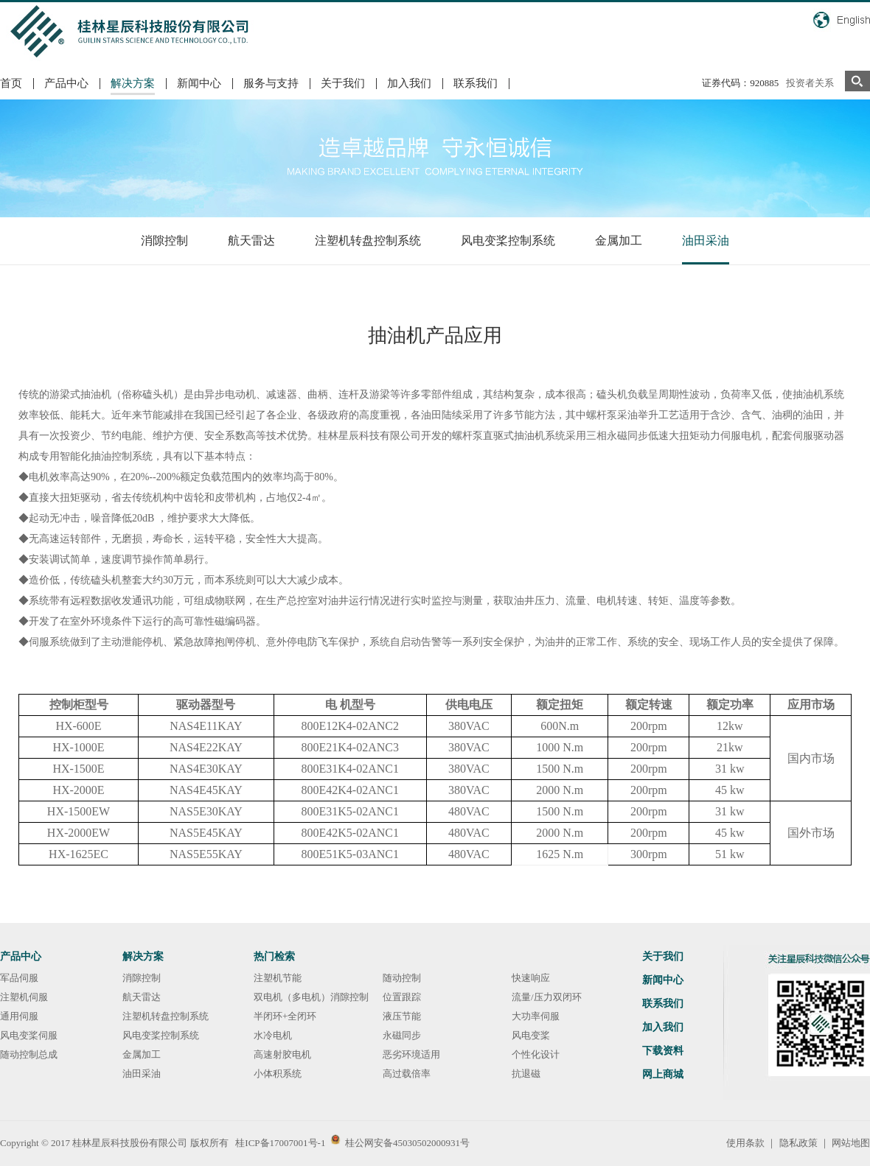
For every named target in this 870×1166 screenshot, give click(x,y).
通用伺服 (19, 1016)
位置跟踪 (402, 996)
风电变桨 (531, 1035)
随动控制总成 (29, 1054)
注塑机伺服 (24, 996)
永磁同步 (402, 1035)
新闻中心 (199, 83)
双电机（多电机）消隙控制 (311, 996)
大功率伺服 (536, 1016)
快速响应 (531, 977)
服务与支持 (271, 83)
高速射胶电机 (282, 1054)
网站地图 (851, 1142)
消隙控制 (164, 240)
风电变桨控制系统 (508, 240)
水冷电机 (273, 1035)
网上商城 (662, 1074)
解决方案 (133, 83)
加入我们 (409, 83)
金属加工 (618, 240)
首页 (11, 83)
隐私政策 (798, 1142)
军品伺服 (19, 977)
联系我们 (475, 83)
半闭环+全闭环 (285, 1016)
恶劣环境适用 (411, 1054)
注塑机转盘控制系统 (368, 240)
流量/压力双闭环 (547, 996)
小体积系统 (278, 1073)
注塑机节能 (278, 977)
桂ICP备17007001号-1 (280, 1142)
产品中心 (66, 83)
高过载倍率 (407, 1073)
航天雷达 (251, 240)
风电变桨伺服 (29, 1035)
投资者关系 (810, 82)
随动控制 (402, 977)
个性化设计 (536, 1054)
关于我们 (343, 83)
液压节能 (402, 1016)
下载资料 (662, 1050)
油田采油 (705, 240)
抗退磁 (526, 1073)
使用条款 (745, 1142)
